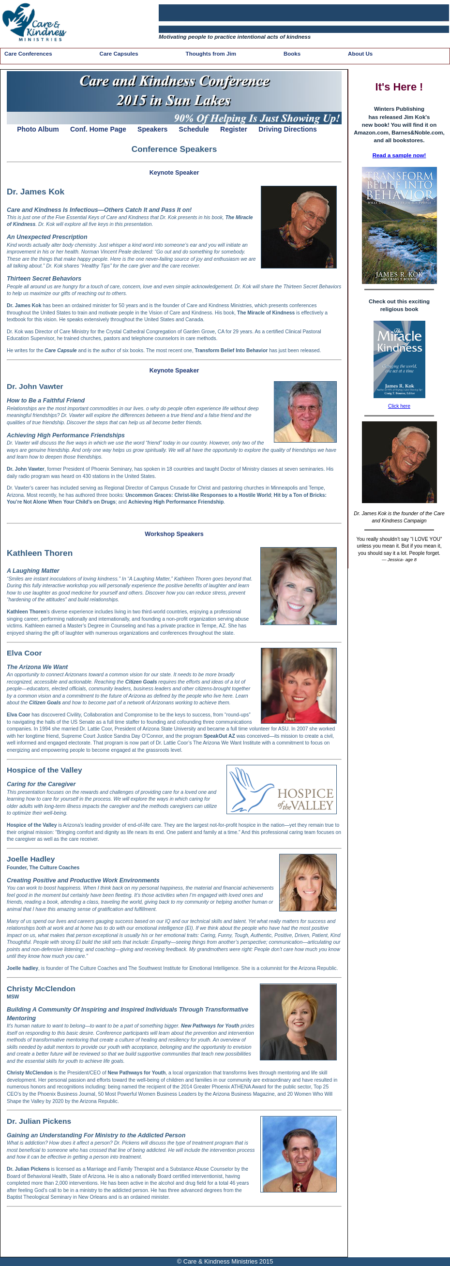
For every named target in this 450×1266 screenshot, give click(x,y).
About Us (360, 54)
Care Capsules (119, 54)
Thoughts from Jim (211, 54)
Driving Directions (287, 129)
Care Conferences (28, 54)
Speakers (152, 129)
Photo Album (38, 129)
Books (292, 54)
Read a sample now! (399, 155)
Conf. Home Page (98, 129)
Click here (399, 406)
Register (233, 129)
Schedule (194, 129)
